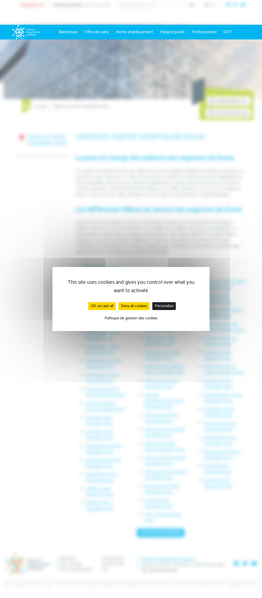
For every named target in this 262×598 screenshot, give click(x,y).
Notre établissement (134, 32)
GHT (228, 32)
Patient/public (172, 32)
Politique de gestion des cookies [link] (131, 318)
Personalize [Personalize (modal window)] (164, 306)
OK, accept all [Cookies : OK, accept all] (102, 306)
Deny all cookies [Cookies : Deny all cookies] (134, 306)
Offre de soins (96, 32)
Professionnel (204, 32)
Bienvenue (68, 32)
